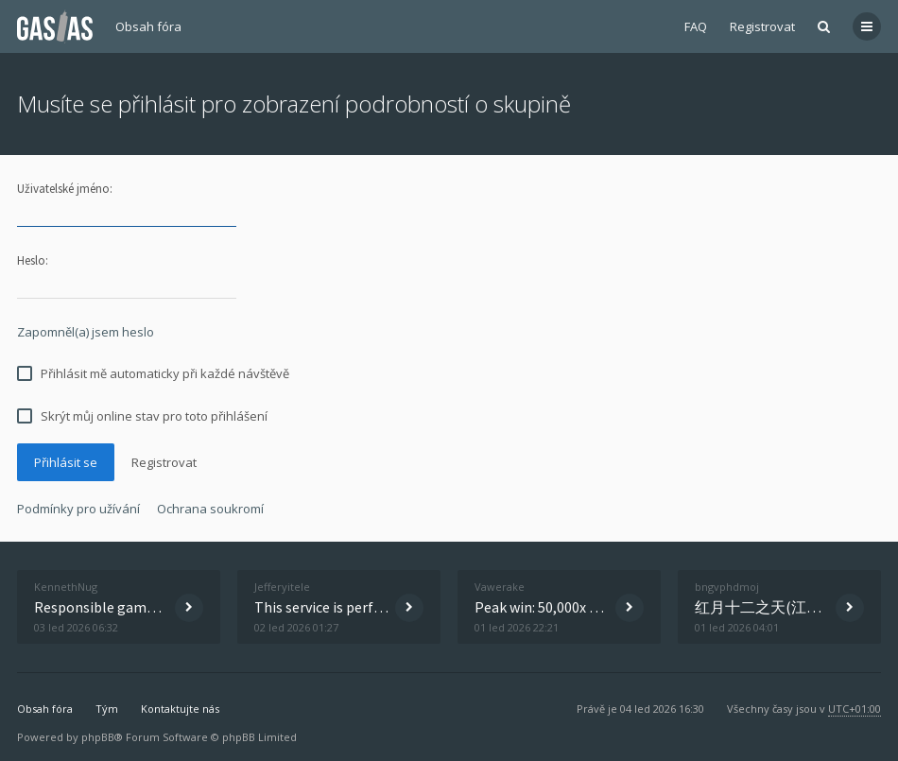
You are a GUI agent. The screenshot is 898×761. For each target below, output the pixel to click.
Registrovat (762, 26)
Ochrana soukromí (210, 508)
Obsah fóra (148, 26)
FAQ (695, 26)
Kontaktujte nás (180, 708)
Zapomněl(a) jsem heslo (85, 331)
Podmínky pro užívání (78, 508)
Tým (106, 708)
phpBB (97, 737)
